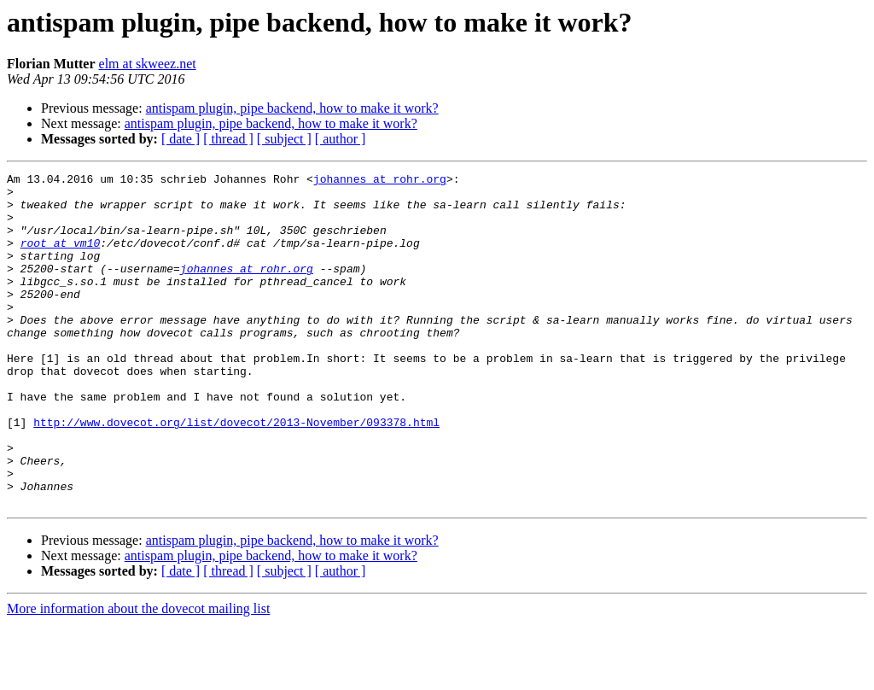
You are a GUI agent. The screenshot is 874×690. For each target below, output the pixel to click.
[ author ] (340, 139)
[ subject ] (284, 139)
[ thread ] (228, 139)
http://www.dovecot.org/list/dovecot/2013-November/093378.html (236, 473)
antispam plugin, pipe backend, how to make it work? (292, 108)
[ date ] (180, 139)
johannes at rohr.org (379, 181)
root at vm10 (60, 258)
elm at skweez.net (147, 63)
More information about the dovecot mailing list (138, 675)
